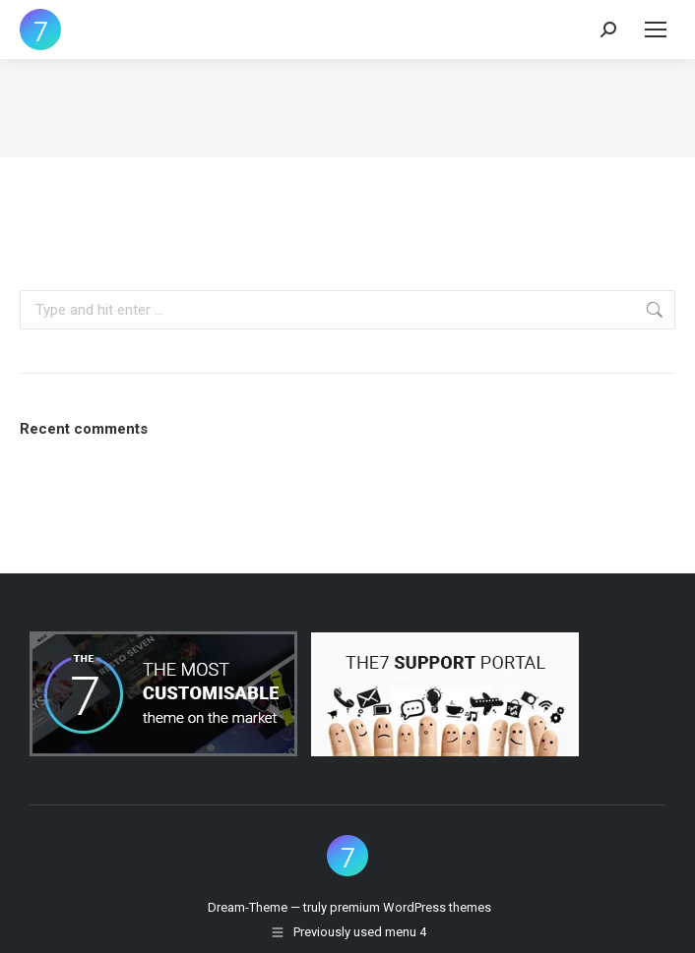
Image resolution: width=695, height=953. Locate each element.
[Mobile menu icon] (655, 29)
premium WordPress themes (410, 907)
